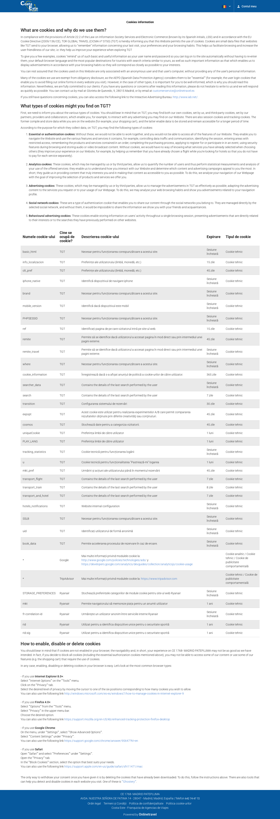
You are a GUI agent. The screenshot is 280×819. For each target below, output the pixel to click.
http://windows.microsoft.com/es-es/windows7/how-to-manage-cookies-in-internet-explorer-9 (124, 693)
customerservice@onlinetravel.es (173, 90)
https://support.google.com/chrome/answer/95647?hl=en (101, 740)
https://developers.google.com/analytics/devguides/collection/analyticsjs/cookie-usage (137, 564)
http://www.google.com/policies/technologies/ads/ (113, 560)
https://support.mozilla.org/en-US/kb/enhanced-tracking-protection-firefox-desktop (117, 719)
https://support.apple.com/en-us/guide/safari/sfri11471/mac (103, 766)
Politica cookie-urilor (179, 803)
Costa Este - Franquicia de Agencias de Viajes (140, 807)
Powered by (140, 814)
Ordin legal (94, 803)
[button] (226, 6)
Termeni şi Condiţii (115, 803)
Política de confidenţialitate (146, 803)
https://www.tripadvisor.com (159, 578)
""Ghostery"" (129, 781)
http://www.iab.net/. (185, 97)
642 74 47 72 (192, 798)
